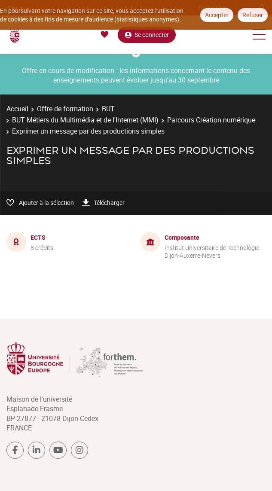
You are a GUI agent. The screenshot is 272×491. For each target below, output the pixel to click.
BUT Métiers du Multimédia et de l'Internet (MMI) (85, 120)
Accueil (17, 108)
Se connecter (147, 34)
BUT (108, 108)
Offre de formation (65, 108)
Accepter (217, 15)
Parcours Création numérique (211, 120)
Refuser (252, 15)
